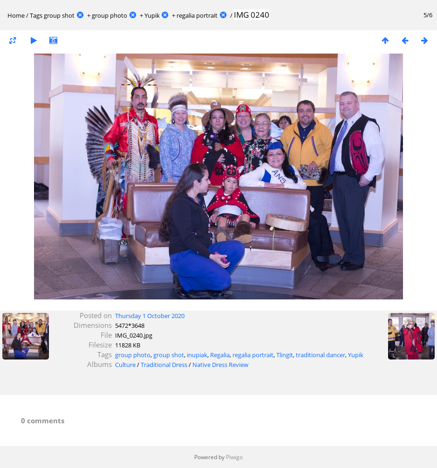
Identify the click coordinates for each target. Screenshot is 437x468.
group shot (59, 15)
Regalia (220, 355)
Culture (125, 364)
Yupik (152, 15)
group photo (109, 15)
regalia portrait (197, 15)
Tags (36, 15)
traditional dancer (320, 355)
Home (16, 15)
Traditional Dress (164, 364)
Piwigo (234, 457)
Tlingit (284, 355)
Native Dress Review (220, 364)
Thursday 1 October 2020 (149, 316)
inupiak (197, 355)
